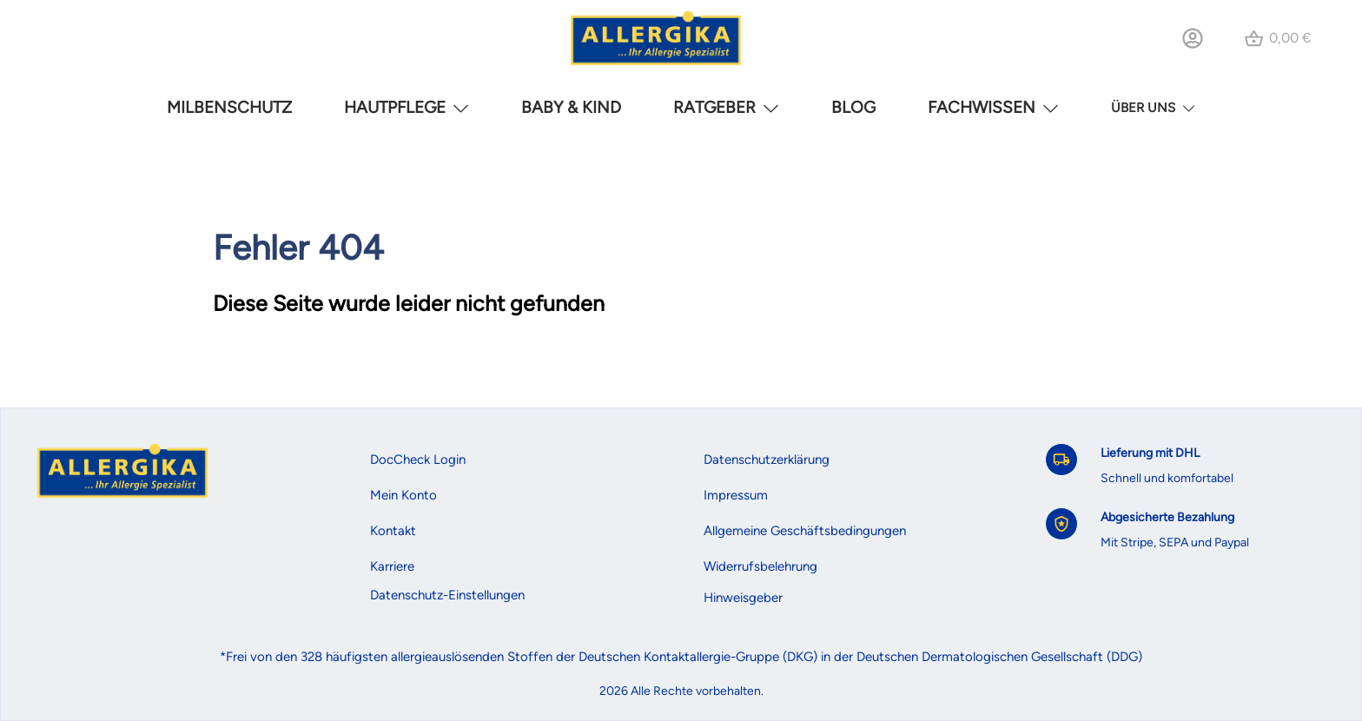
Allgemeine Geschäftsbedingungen (805, 531)
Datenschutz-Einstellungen (447, 595)
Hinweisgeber (743, 597)
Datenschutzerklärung (767, 459)
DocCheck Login (418, 459)
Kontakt (393, 531)
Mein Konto (403, 495)
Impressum (736, 495)
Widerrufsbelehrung (760, 566)
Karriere (392, 566)
